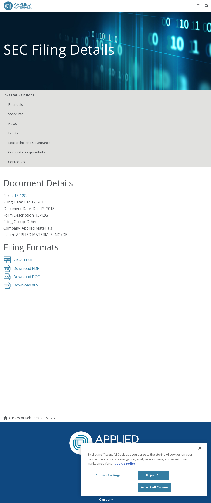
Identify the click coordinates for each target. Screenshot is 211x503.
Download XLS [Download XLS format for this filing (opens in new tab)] (25, 285)
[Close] (200, 448)
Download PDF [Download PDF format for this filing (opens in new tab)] (26, 268)
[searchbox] (207, 6)
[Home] (7, 418)
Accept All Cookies (154, 487)
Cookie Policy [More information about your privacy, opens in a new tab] (125, 463)
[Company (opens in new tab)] (106, 499)
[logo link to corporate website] (18, 5)
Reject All (153, 475)
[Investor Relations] (27, 418)
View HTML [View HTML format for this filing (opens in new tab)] (23, 260)
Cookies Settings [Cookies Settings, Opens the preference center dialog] (107, 475)
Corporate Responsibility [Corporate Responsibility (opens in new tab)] (26, 152)
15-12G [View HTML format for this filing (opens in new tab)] (20, 195)
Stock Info (16, 114)
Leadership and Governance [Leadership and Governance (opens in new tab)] (29, 142)
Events (13, 133)
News (12, 123)
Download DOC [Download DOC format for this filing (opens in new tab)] (26, 276)
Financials (15, 104)
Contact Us (16, 162)
